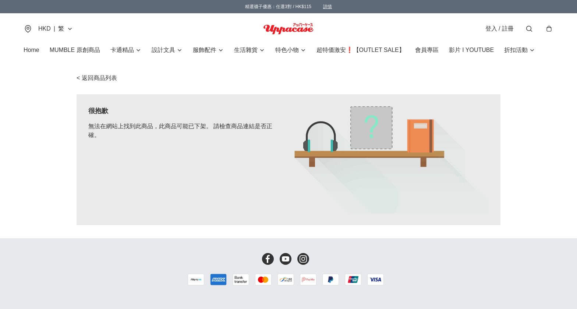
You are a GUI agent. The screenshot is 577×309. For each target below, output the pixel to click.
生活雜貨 (246, 50)
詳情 (327, 6)
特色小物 (287, 50)
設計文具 (163, 50)
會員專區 (427, 50)
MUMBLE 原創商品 (75, 50)
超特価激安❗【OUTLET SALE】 (360, 50)
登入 (499, 28)
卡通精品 (122, 50)
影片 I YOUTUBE (471, 50)
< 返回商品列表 (97, 78)
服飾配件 (204, 50)
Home (31, 50)
